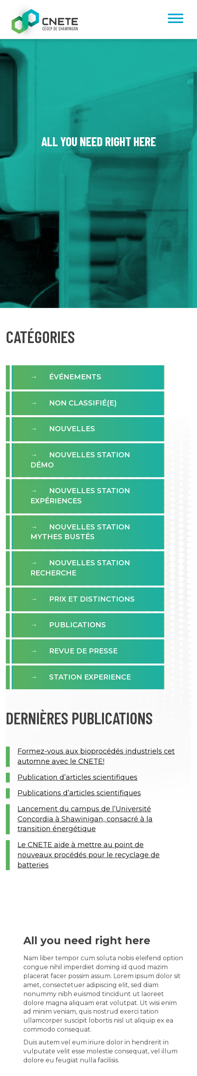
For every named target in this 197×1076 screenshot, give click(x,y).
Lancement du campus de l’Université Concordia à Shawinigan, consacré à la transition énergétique (85, 819)
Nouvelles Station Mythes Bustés (80, 532)
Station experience (90, 677)
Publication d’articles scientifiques (77, 777)
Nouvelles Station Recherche (80, 568)
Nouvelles (72, 429)
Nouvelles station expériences (80, 496)
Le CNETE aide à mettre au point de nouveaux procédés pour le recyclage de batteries (89, 855)
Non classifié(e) (83, 403)
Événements (75, 377)
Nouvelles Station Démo (80, 460)
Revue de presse (83, 651)
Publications (77, 625)
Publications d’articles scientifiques (79, 793)
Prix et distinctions (92, 599)
